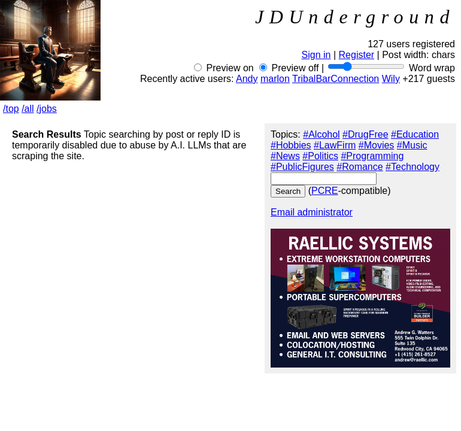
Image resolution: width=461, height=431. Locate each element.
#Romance (359, 167)
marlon (275, 79)
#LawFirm (335, 145)
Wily (391, 79)
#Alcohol (321, 134)
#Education (415, 134)
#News (285, 156)
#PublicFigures (302, 167)
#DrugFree (365, 134)
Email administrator (312, 212)
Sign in (316, 55)
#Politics (320, 156)
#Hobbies (291, 145)
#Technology (412, 167)
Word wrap (432, 68)
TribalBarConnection (335, 79)
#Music (412, 145)
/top (11, 109)
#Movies (377, 145)
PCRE (324, 191)
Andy (246, 79)
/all (28, 109)
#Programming (372, 156)
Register (357, 55)
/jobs (47, 109)
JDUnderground (355, 17)
